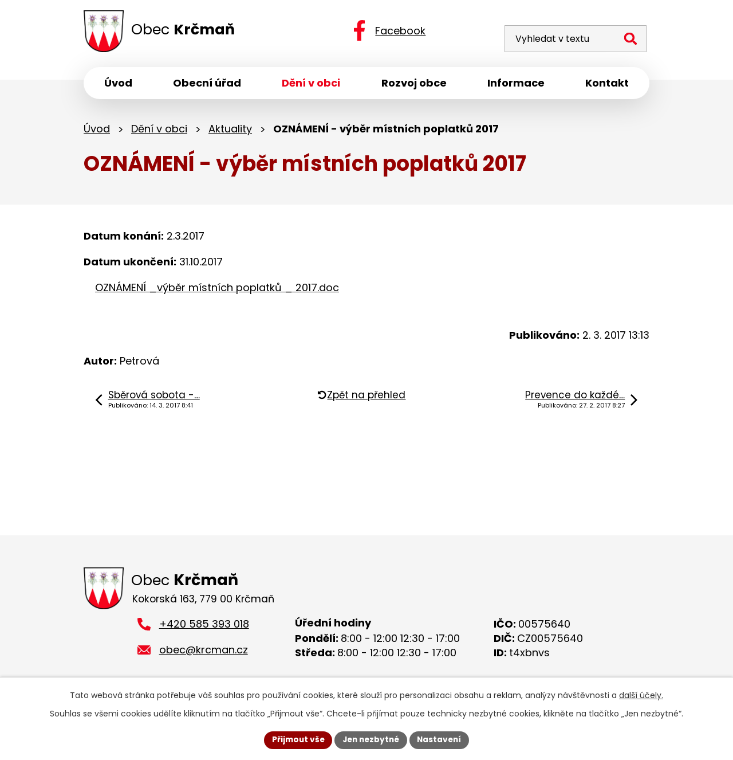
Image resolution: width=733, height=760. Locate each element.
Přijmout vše (295, 739)
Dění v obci (159, 130)
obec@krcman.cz (203, 652)
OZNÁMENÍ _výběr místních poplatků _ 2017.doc (217, 290)
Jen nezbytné (371, 739)
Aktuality (230, 130)
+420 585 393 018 (204, 627)
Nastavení (442, 739)
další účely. (641, 694)
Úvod (97, 130)
